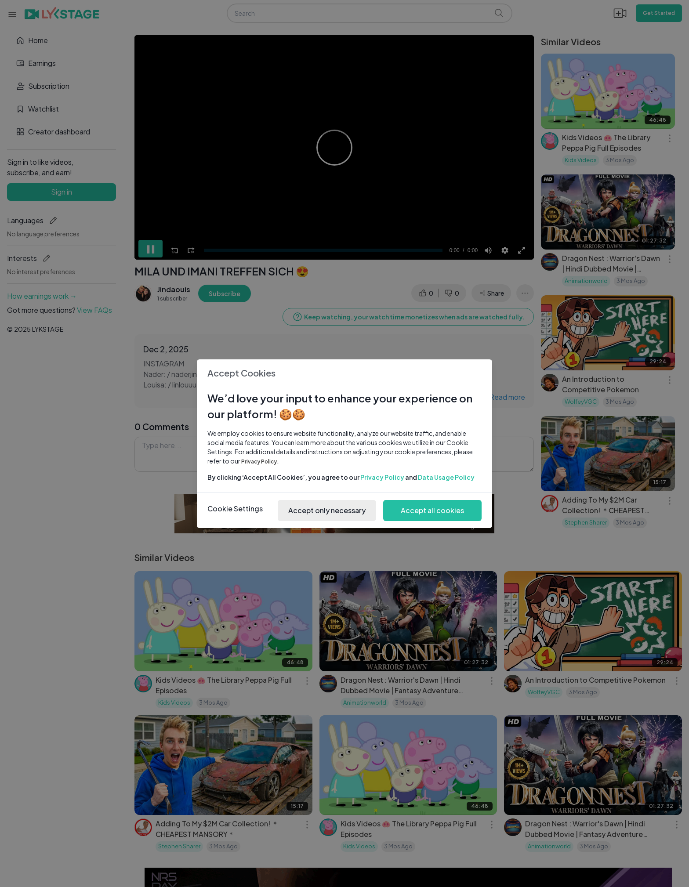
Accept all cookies (432, 510)
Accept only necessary (327, 510)
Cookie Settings (235, 508)
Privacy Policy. (260, 461)
